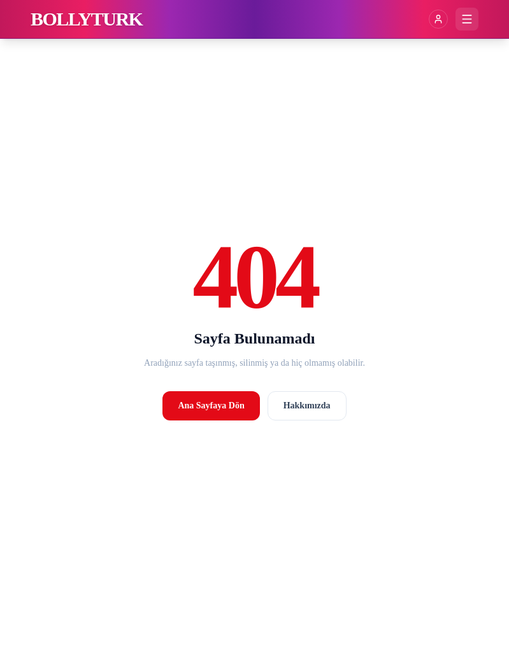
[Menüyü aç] (466, 19)
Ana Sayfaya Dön (211, 405)
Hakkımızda (307, 405)
